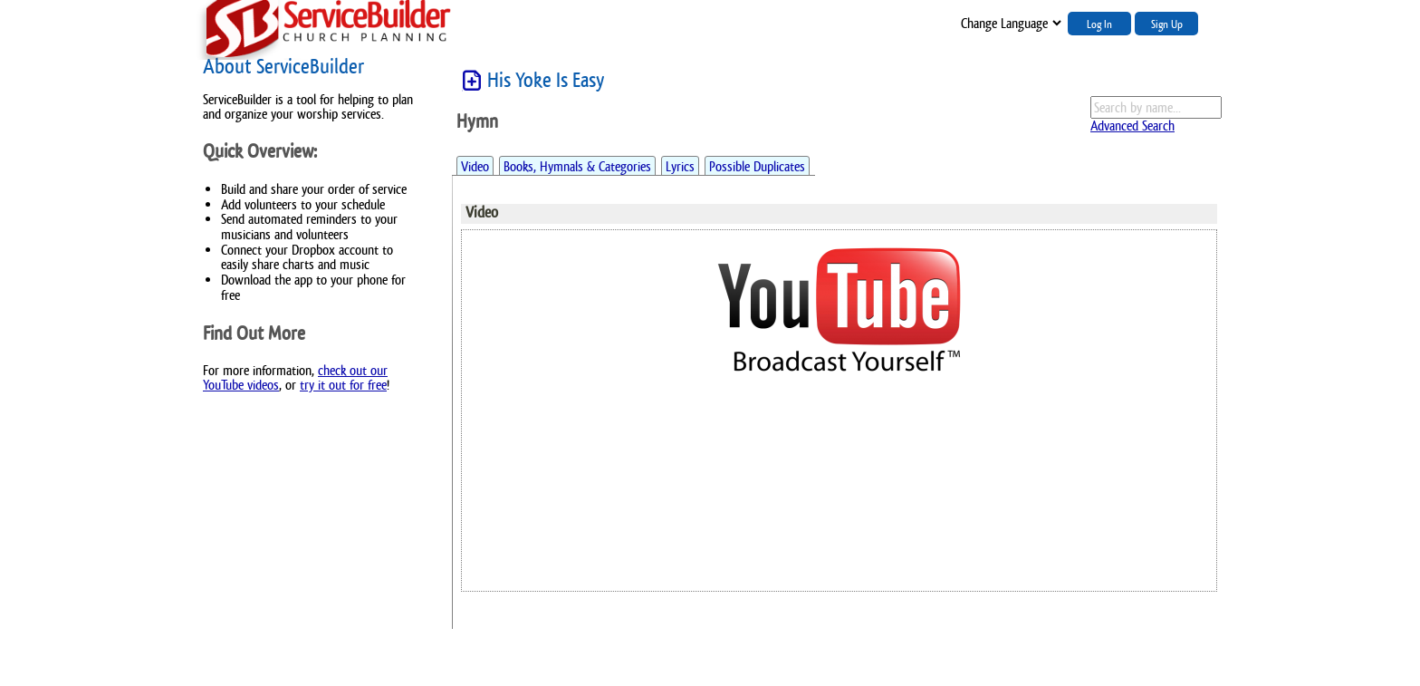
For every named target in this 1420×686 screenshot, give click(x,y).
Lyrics (680, 166)
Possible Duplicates (757, 166)
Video (475, 166)
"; (1009, 23)
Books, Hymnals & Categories (577, 166)
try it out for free (343, 384)
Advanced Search (1132, 125)
